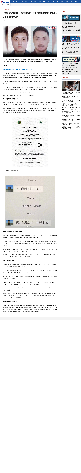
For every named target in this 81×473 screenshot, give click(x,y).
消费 (35, 1)
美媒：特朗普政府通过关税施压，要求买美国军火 (70, 72)
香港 (17, 1)
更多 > (78, 11)
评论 (58, 1)
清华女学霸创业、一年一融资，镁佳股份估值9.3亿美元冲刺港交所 (70, 44)
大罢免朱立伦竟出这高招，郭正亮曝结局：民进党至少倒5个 (71, 101)
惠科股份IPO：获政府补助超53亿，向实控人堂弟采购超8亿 (70, 51)
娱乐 (71, 1)
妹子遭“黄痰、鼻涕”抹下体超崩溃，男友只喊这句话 (71, 97)
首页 (3, 9)
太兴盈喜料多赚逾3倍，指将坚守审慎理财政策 (71, 26)
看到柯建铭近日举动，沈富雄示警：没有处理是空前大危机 (71, 124)
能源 (49, 1)
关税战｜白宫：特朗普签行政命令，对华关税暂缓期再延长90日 (70, 64)
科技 (44, 1)
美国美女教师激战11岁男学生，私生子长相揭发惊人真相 (71, 93)
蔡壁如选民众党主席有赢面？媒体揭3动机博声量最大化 (71, 116)
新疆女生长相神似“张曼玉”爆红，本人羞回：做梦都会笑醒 (71, 104)
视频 (76, 1)
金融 (31, 1)
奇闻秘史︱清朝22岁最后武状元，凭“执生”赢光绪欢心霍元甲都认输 (71, 108)
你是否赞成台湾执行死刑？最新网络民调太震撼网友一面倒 (71, 120)
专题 (62, 1)
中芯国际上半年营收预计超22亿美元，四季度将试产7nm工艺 (70, 23)
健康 (40, 1)
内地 (6, 9)
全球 (26, 1)
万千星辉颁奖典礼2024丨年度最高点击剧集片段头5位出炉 (71, 127)
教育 (67, 1)
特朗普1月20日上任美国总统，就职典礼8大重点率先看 (71, 112)
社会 (8, 9)
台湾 (22, 1)
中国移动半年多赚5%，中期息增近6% (71, 30)
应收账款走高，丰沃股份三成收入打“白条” (70, 48)
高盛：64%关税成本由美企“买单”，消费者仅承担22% (69, 68)
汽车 (53, 1)
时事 (13, 1)
